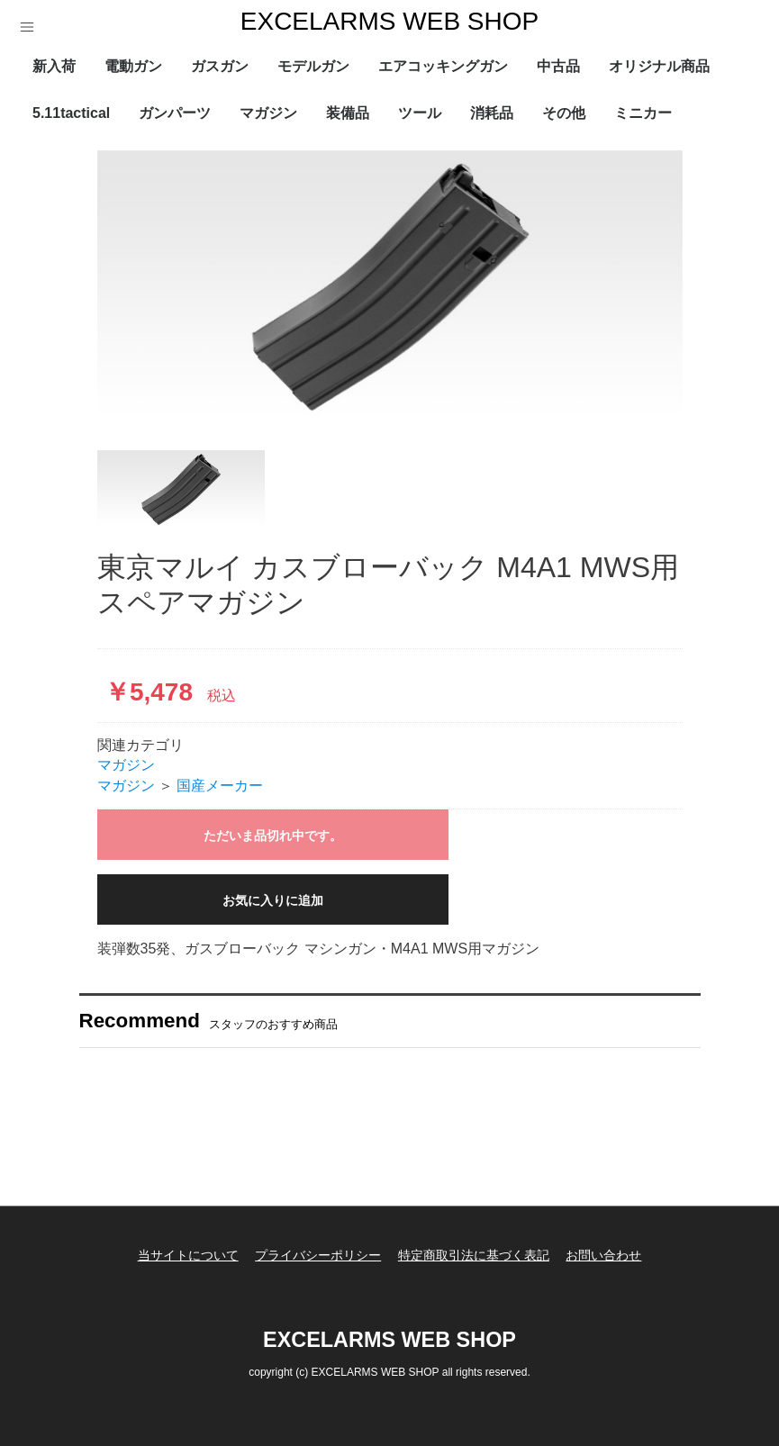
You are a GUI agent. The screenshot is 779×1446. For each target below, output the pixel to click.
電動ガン (133, 66)
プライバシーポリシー (315, 1252)
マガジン (268, 113)
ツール (419, 113)
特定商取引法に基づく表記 (476, 1252)
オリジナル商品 (659, 66)
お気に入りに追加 (272, 900)
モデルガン (313, 66)
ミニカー (643, 113)
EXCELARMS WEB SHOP (389, 21)
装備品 (347, 113)
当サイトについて (180, 1252)
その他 (563, 113)
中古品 (558, 66)
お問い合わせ (611, 1252)
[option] (390, 286)
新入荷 (54, 66)
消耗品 (491, 113)
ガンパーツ (175, 113)
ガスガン (220, 66)
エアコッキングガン (443, 66)
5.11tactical (71, 113)
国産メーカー (220, 785)
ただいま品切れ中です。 (273, 835)
